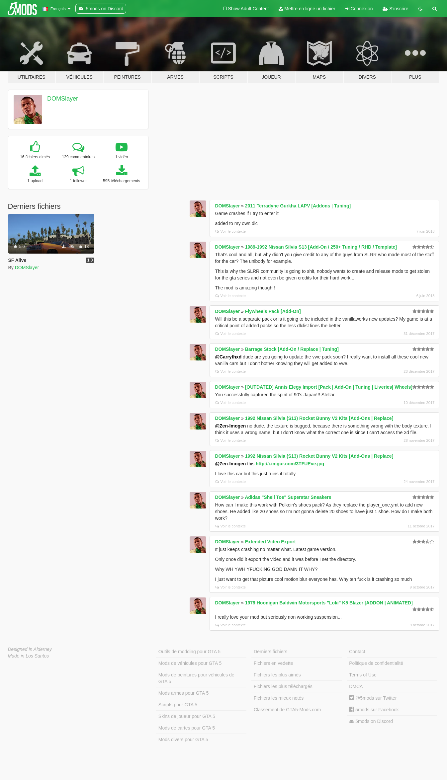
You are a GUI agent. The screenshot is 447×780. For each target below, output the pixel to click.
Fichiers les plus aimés (277, 674)
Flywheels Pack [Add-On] (273, 311)
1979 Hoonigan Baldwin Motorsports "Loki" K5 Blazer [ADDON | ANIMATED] (329, 602)
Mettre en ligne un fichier (307, 8)
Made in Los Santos (28, 656)
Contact (357, 651)
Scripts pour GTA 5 (177, 704)
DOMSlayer (62, 98)
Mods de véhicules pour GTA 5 (190, 663)
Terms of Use (362, 674)
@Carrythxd (228, 356)
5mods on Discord (371, 721)
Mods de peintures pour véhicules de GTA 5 (196, 678)
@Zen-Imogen (230, 426)
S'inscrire (395, 8)
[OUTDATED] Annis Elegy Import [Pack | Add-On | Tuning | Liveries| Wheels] (328, 387)
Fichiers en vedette (273, 663)
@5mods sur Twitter (373, 698)
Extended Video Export (270, 541)
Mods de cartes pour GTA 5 (186, 728)
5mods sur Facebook (374, 710)
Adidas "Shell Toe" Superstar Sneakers (288, 497)
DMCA (356, 686)
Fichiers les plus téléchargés (283, 686)
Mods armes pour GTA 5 (183, 693)
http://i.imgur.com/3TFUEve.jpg (290, 463)
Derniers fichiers (270, 651)
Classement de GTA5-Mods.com (287, 709)
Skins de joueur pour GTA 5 (186, 716)
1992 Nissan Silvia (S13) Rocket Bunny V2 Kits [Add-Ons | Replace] (319, 418)
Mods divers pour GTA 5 (183, 739)
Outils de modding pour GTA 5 (189, 651)
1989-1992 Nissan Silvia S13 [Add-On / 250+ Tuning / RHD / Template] (321, 247)
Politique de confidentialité (376, 663)
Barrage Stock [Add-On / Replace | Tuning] (292, 349)
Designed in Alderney (30, 649)
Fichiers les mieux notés (279, 698)
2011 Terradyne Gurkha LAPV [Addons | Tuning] (298, 205)
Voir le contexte (230, 231)
